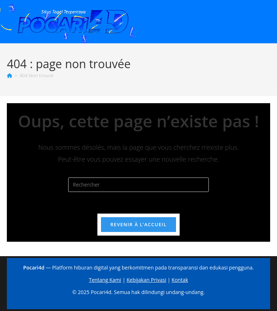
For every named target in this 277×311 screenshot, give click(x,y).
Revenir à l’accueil (138, 224)
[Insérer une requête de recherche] (138, 185)
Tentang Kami (105, 279)
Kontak (180, 279)
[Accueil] (9, 75)
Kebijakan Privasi (146, 279)
